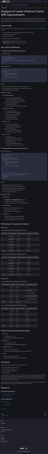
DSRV (2, 431)
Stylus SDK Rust (6, 401)
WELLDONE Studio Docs (6, 429)
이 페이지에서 (4, 7)
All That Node (4, 441)
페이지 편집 (3, 409)
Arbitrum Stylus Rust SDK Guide (9, 394)
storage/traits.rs (8, 404)
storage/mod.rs (7, 403)
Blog (2, 439)
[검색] (43, 2)
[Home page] (2, 5)
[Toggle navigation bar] (2, 2)
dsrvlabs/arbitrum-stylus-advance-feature (33, 28)
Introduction (3, 423)
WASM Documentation (7, 395)
